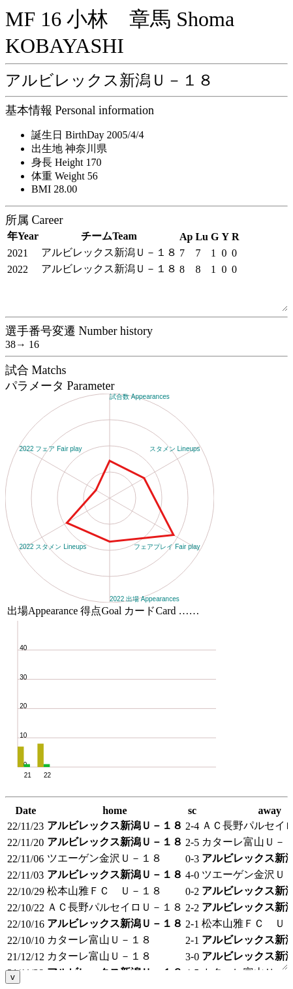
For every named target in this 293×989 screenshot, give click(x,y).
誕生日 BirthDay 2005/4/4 (87, 134)
